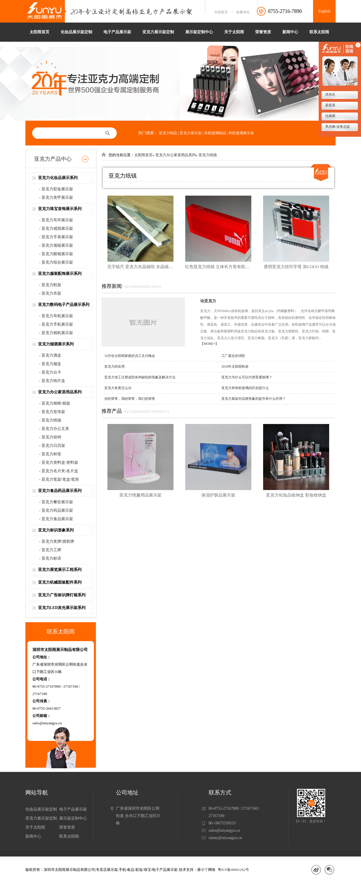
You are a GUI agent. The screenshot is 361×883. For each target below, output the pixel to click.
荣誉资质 (263, 32)
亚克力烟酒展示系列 (56, 344)
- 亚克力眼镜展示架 (56, 254)
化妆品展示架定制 (76, 32)
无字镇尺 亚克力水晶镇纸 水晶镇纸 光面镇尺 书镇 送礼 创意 (140, 266)
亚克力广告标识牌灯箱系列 (61, 595)
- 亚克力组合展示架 (56, 262)
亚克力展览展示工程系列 (60, 570)
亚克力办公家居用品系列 (60, 392)
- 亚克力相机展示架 (56, 333)
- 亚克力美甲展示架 (56, 197)
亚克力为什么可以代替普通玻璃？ (246, 377)
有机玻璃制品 (215, 133)
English (324, 11)
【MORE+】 (209, 344)
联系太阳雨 (319, 32)
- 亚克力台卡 (50, 372)
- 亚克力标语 (50, 558)
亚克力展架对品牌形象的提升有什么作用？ (253, 399)
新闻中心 (290, 32)
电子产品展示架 (117, 32)
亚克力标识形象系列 (56, 530)
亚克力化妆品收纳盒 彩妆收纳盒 (296, 495)
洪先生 (329, 94)
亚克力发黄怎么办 (117, 388)
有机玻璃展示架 (241, 133)
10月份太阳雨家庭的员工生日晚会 (129, 356)
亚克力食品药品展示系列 (60, 491)
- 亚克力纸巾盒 (52, 381)
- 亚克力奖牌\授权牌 (56, 541)
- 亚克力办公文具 (54, 429)
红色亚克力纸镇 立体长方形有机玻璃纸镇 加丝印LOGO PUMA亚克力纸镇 (218, 266)
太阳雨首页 (39, 32)
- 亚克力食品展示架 (56, 519)
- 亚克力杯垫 (50, 454)
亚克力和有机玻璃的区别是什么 (245, 388)
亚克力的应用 (114, 366)
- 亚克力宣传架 (52, 412)
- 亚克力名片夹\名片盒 (58, 471)
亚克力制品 (168, 133)
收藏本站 (243, 12)
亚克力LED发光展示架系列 (62, 608)
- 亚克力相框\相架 (54, 403)
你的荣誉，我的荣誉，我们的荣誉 (129, 399)
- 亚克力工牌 (50, 550)
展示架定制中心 (199, 32)
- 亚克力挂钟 (50, 437)
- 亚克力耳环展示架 (56, 220)
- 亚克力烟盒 (50, 364)
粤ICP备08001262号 (233, 869)
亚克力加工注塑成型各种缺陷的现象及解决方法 (139, 377)
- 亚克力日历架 (52, 445)
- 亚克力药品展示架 (56, 510)
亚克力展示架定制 (158, 32)
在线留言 (221, 12)
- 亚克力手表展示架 (56, 237)
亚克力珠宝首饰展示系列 (60, 209)
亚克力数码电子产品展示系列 (63, 305)
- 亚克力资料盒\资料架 (58, 462)
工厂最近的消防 (233, 356)
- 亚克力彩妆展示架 (56, 189)
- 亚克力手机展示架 (56, 324)
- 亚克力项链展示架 (56, 245)
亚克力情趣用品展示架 (140, 495)
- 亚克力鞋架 (50, 285)
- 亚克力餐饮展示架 (56, 502)
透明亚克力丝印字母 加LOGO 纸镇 (296, 266)
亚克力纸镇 (208, 155)
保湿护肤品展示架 (218, 495)
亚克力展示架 (191, 133)
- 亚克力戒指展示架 (56, 228)
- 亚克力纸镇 (50, 420)
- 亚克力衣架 (50, 293)
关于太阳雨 (234, 32)
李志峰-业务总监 (337, 127)
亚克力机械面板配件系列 (60, 582)
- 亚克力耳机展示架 (56, 316)
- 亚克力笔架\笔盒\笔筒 (59, 479)
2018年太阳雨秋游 (234, 366)
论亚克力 (208, 301)
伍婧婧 (329, 116)
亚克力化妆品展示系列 (58, 178)
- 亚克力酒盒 (50, 355)
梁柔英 (329, 105)
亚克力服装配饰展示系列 (60, 273)
